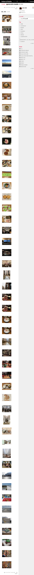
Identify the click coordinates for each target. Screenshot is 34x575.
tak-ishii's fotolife (13, 4)
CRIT (21, 29)
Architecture (22, 25)
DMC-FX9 (22, 57)
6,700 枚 (22, 10)
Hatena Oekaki (23, 64)
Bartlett (21, 27)
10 (14, 7)
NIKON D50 (22, 66)
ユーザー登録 (15, 1)
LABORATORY (23, 36)
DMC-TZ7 (22, 59)
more (32, 43)
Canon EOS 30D (23, 54)
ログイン (21, 1)
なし (21, 48)
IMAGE (21, 34)
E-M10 (21, 61)
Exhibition (22, 31)
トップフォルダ (23, 18)
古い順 (8, 11)
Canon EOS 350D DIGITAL (26, 55)
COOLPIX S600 (23, 52)
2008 (21, 24)
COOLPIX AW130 (24, 50)
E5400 (21, 63)
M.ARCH (22, 41)
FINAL (21, 33)
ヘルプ (25, 1)
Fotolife (3, 4)
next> (16, 8)
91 (16, 7)
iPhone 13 (22, 12)
